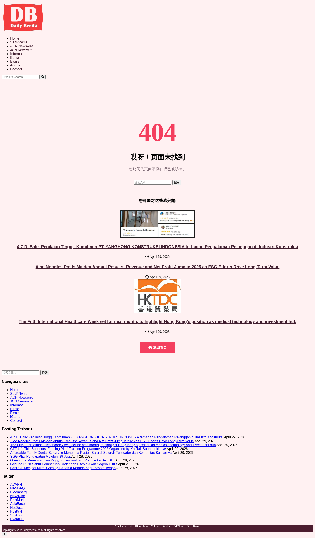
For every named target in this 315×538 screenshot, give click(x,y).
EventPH (17, 519)
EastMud (17, 500)
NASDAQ (17, 488)
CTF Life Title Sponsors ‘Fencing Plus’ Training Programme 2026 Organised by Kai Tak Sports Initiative (88, 449)
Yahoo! (155, 526)
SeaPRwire (18, 42)
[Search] (42, 77)
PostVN (16, 511)
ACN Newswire (21, 46)
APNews (179, 526)
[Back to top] (4, 534)
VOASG (16, 515)
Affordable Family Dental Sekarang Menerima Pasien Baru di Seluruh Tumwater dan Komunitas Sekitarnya (91, 452)
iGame (15, 65)
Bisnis (14, 61)
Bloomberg (18, 492)
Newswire (17, 496)
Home (14, 38)
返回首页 (157, 347)
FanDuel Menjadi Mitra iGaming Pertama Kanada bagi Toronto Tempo (63, 468)
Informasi (17, 54)
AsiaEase (17, 504)
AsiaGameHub (123, 526)
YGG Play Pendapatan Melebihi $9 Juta (40, 456)
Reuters (166, 526)
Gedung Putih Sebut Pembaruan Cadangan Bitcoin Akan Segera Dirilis (63, 464)
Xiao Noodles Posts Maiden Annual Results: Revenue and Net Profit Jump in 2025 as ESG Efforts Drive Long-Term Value (158, 266)
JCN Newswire (21, 50)
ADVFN (16, 484)
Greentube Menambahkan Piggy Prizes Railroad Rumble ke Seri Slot (62, 460)
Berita (14, 57)
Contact (16, 69)
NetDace (16, 507)
